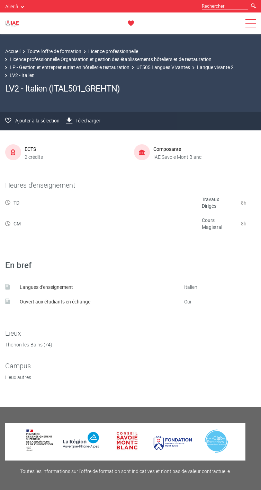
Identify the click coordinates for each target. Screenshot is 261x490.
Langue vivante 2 (215, 67)
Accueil (12, 51)
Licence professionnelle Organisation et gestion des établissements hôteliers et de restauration (111, 59)
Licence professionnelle (113, 51)
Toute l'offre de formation (54, 51)
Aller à (14, 6)
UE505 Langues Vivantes (163, 67)
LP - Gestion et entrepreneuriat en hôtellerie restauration (69, 67)
